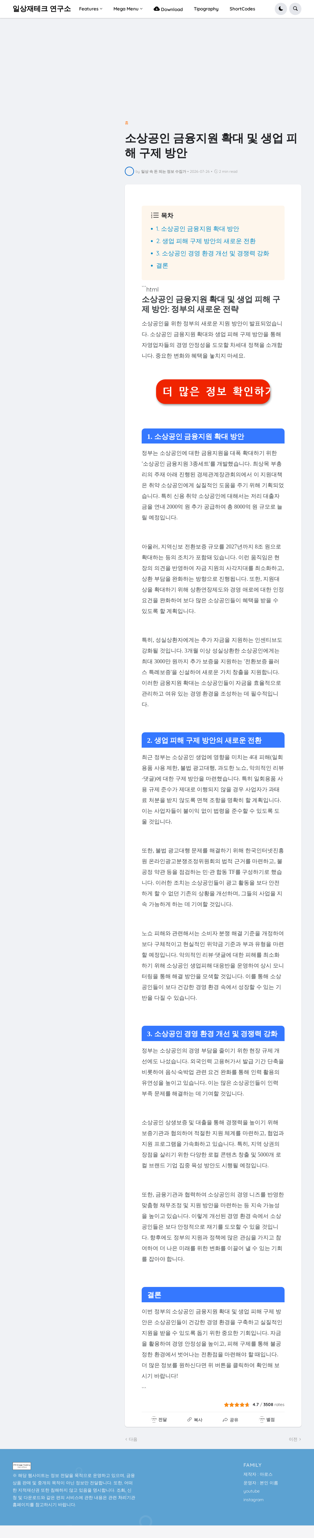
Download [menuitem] (168, 9)
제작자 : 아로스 (258, 1474)
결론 (162, 265)
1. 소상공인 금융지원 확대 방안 (197, 228)
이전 (293, 1439)
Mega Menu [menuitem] (126, 9)
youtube (251, 1491)
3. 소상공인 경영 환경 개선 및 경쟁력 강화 (212, 253)
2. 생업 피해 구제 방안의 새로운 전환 (206, 241)
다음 (133, 1439)
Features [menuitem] (88, 9)
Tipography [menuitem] (206, 9)
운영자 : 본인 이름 (260, 1483)
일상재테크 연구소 (42, 9)
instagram (253, 1499)
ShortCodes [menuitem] (242, 9)
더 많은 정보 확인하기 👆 (216, 391)
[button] (281, 9)
